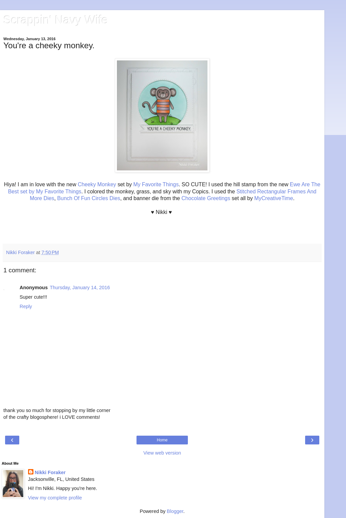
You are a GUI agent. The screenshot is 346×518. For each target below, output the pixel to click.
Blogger (175, 511)
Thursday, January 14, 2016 (80, 287)
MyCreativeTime (273, 198)
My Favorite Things (156, 184)
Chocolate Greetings (205, 198)
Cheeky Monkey (98, 184)
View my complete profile (55, 497)
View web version (162, 453)
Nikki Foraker (50, 472)
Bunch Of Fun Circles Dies (88, 198)
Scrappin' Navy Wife (55, 19)
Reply (26, 306)
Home (162, 440)
